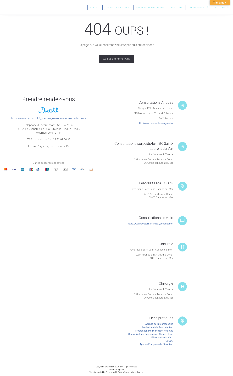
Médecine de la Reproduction (157, 327)
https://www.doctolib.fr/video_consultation (150, 223)
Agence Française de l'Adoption (156, 344)
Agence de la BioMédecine (159, 323)
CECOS (169, 340)
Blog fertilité (199, 7)
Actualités (222, 7)
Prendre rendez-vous (150, 7)
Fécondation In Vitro (162, 337)
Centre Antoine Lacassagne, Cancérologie (150, 334)
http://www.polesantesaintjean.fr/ (155, 123)
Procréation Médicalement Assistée (154, 330)
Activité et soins (118, 7)
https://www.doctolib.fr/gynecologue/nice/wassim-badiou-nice (48, 118)
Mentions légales (116, 369)
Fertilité (177, 7)
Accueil (95, 7)
